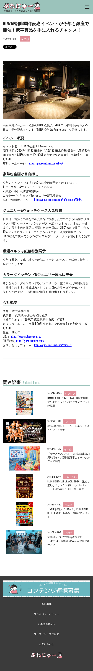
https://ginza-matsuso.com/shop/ (46, 163)
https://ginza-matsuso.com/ (30, 341)
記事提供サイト (46, 624)
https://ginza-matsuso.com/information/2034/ (58, 199)
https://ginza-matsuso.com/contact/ (53, 345)
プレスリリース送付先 (46, 634)
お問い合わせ (46, 644)
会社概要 (46, 604)
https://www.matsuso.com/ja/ (26, 336)
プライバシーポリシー (46, 614)
